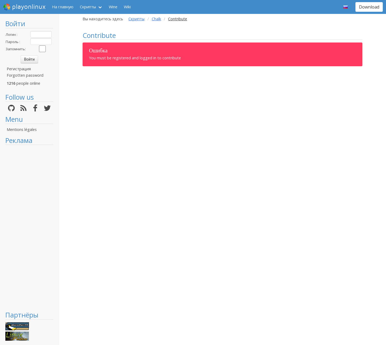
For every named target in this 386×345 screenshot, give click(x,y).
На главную (62, 6)
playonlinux (24, 7)
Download (369, 7)
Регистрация (19, 68)
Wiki (127, 6)
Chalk (156, 18)
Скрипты (88, 6)
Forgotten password (25, 75)
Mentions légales (22, 129)
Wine (113, 6)
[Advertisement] (29, 228)
